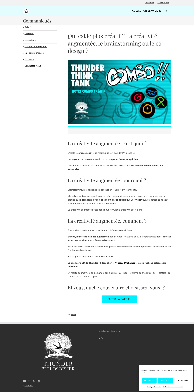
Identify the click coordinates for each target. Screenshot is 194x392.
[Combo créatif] (119, 61)
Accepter (149, 381)
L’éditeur (29, 34)
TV (102, 338)
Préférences (182, 380)
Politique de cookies (154, 387)
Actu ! (28, 27)
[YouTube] (24, 381)
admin (73, 314)
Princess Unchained (125, 263)
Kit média (29, 60)
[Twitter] (33, 381)
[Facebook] (29, 381)
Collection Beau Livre (110, 331)
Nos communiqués (34, 53)
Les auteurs (30, 40)
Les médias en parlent (36, 47)
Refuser (165, 381)
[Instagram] (38, 381)
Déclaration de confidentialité (173, 387)
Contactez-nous (33, 66)
